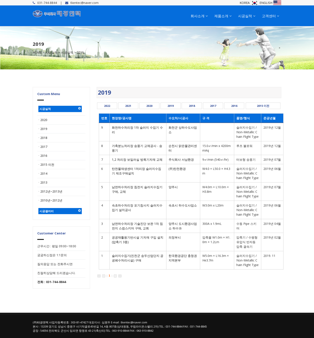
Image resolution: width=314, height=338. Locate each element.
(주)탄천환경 (177, 169)
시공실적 (246, 16)
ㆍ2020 (42, 120)
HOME (37, 52)
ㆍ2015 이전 (45, 164)
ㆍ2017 (42, 147)
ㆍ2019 (42, 129)
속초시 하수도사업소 (183, 205)
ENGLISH (270, 3)
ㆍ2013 (42, 182)
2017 (213, 106)
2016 (234, 106)
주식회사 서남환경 (181, 159)
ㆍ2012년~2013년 (49, 191)
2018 (192, 106)
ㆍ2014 (42, 173)
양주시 (173, 187)
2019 (80, 52)
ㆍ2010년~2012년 (49, 200)
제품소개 (223, 16)
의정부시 (175, 237)
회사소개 (199, 16)
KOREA (249, 3)
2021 (128, 106)
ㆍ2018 (42, 138)
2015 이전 (263, 106)
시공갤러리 (60, 211)
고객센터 (270, 16)
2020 (149, 106)
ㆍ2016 (42, 156)
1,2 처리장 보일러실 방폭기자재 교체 (137, 159)
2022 (107, 106)
